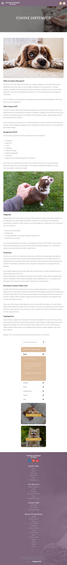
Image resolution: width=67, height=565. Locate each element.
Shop (33, 496)
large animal (27, 391)
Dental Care (33, 491)
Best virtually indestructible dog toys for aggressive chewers (33, 366)
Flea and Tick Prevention (33, 493)
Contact (33, 477)
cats (24, 399)
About (33, 468)
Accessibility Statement (27, 559)
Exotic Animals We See (33, 498)
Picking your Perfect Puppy (33, 373)
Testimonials (33, 473)
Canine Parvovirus (30, 358)
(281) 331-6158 (35, 509)
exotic (25, 387)
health (25, 395)
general (25, 383)
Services (33, 471)
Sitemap (44, 559)
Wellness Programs (33, 487)
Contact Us (33, 439)
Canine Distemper (30, 378)
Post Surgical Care (33, 480)
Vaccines (33, 489)
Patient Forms (33, 475)
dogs (25, 354)
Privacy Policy (37, 559)
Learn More (33, 415)
